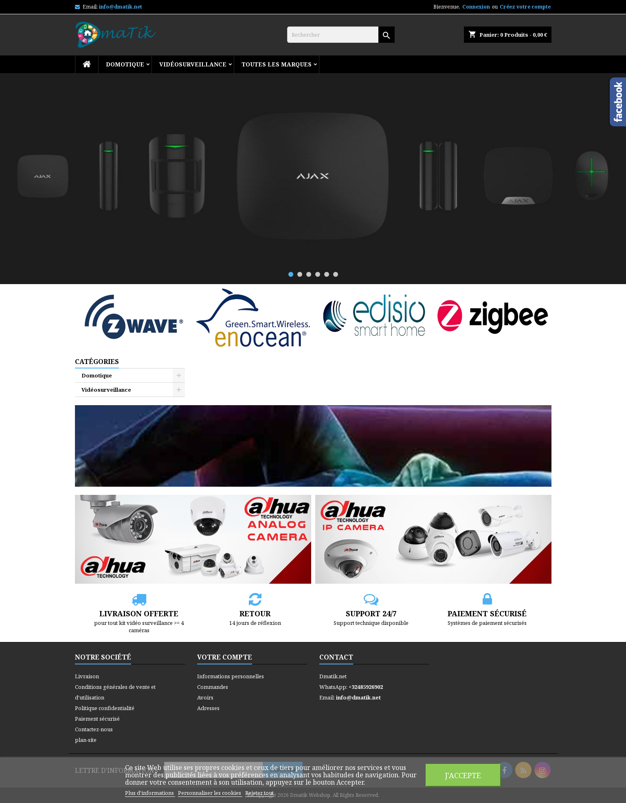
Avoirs (205, 697)
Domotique (125, 64)
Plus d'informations (150, 792)
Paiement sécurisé (97, 718)
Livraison (87, 676)
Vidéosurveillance (192, 64)
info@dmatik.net (120, 6)
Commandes (212, 686)
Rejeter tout (259, 792)
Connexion (476, 6)
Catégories (97, 361)
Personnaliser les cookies (210, 792)
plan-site (86, 739)
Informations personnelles (230, 676)
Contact (336, 657)
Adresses (208, 708)
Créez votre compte (525, 6)
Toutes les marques (277, 64)
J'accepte (463, 775)
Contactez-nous (94, 729)
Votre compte (224, 657)
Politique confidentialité (104, 708)
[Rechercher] (341, 34)
